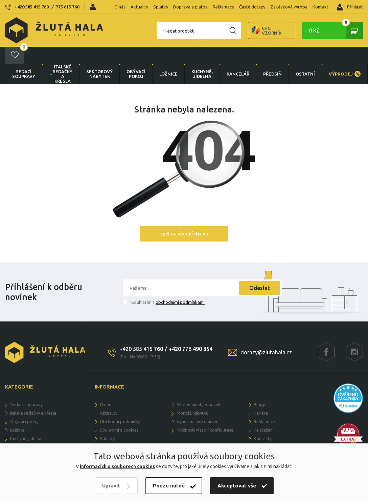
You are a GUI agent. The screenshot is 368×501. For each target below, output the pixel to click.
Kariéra (261, 396)
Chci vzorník (243, 30)
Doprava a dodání (117, 429)
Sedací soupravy (23, 57)
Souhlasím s (168, 285)
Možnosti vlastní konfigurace (205, 413)
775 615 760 (67, 6)
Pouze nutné (169, 485)
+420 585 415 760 (32, 6)
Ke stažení (264, 413)
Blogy (259, 387)
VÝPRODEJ (345, 57)
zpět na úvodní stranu (184, 217)
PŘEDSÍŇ (272, 57)
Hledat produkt (155, 30)
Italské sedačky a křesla (60, 56)
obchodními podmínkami (180, 285)
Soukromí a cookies (119, 413)
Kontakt (320, 6)
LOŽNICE (168, 57)
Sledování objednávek (199, 387)
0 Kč (336, 30)
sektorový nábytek (99, 57)
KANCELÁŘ (238, 57)
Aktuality (139, 6)
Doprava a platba (190, 6)
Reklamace (223, 6)
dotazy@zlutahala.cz (266, 335)
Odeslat (259, 271)
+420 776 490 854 (190, 332)
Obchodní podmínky (120, 404)
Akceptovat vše (236, 485)
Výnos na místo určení (198, 404)
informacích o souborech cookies (117, 466)
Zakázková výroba (288, 6)
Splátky (160, 6)
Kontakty (263, 421)
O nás (119, 6)
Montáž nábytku (192, 396)
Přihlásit (350, 7)
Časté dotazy (252, 6)
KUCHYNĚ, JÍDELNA (202, 57)
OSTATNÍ (305, 57)
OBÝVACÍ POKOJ (136, 57)
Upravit (111, 485)
